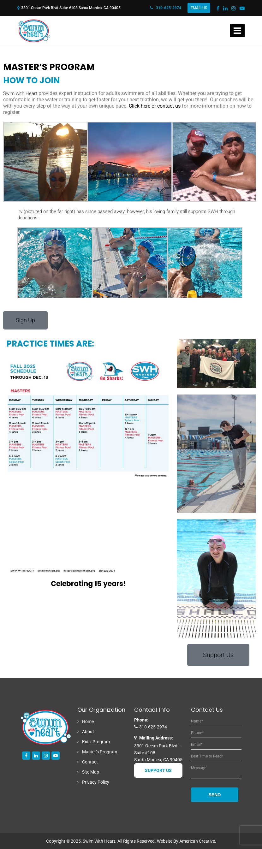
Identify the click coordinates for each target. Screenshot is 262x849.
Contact (90, 761)
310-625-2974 (165, 8)
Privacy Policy (95, 782)
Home (88, 721)
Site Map (90, 772)
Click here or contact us (155, 106)
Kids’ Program (96, 741)
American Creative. (197, 841)
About (88, 731)
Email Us (199, 8)
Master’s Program (99, 751)
